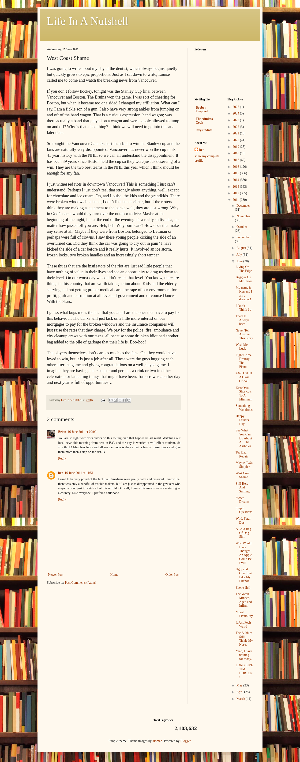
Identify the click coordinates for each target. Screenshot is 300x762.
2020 (236, 140)
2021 (236, 133)
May (239, 685)
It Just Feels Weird (243, 624)
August (241, 248)
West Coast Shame (243, 475)
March (241, 699)
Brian (62, 432)
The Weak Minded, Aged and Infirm (244, 599)
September (243, 237)
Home (114, 574)
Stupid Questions (244, 510)
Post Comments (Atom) (80, 582)
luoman (157, 741)
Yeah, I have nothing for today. (244, 655)
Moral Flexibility (244, 614)
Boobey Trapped (202, 109)
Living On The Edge (244, 269)
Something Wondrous (244, 407)
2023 (236, 120)
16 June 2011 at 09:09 (82, 432)
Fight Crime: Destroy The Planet (244, 361)
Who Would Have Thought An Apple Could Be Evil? (244, 553)
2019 (236, 147)
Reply (62, 458)
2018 (236, 153)
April (240, 692)
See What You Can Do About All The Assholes (244, 438)
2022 (236, 127)
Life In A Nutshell (87, 21)
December (243, 205)
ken (60, 473)
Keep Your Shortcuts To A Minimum (244, 393)
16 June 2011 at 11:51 (79, 473)
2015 (236, 173)
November (243, 216)
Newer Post (55, 574)
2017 (236, 160)
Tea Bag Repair (242, 454)
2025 (236, 107)
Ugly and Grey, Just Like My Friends (244, 575)
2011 (236, 200)
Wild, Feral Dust (243, 520)
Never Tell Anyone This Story (244, 334)
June (239, 261)
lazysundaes (204, 130)
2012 (236, 193)
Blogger (185, 741)
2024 (236, 113)
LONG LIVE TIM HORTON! (244, 671)
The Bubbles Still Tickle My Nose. (244, 638)
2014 (236, 180)
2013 (236, 186)
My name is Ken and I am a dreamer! (244, 293)
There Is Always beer (242, 320)
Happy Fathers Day (242, 420)
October (241, 227)
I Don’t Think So (243, 308)
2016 (236, 166)
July (239, 254)
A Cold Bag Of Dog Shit (243, 533)
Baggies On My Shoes (244, 279)
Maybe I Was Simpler (244, 465)
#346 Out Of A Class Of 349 (244, 377)
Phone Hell (243, 587)
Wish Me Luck (242, 347)
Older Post (172, 574)
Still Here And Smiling (242, 487)
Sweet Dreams (242, 500)
